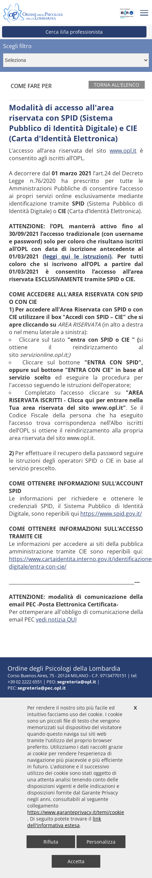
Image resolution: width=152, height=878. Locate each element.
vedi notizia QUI (56, 619)
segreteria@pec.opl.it (42, 688)
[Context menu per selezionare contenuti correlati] (76, 60)
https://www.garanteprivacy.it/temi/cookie (75, 812)
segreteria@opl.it (76, 682)
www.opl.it (123, 150)
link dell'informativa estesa (64, 821)
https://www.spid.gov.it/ (111, 513)
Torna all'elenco (116, 84)
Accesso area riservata (31, 634)
